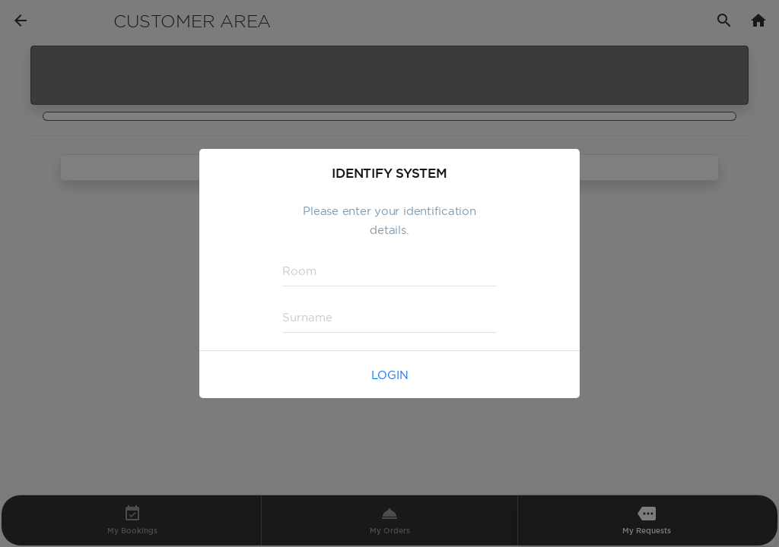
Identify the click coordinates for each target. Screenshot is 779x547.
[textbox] (389, 271)
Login (390, 375)
